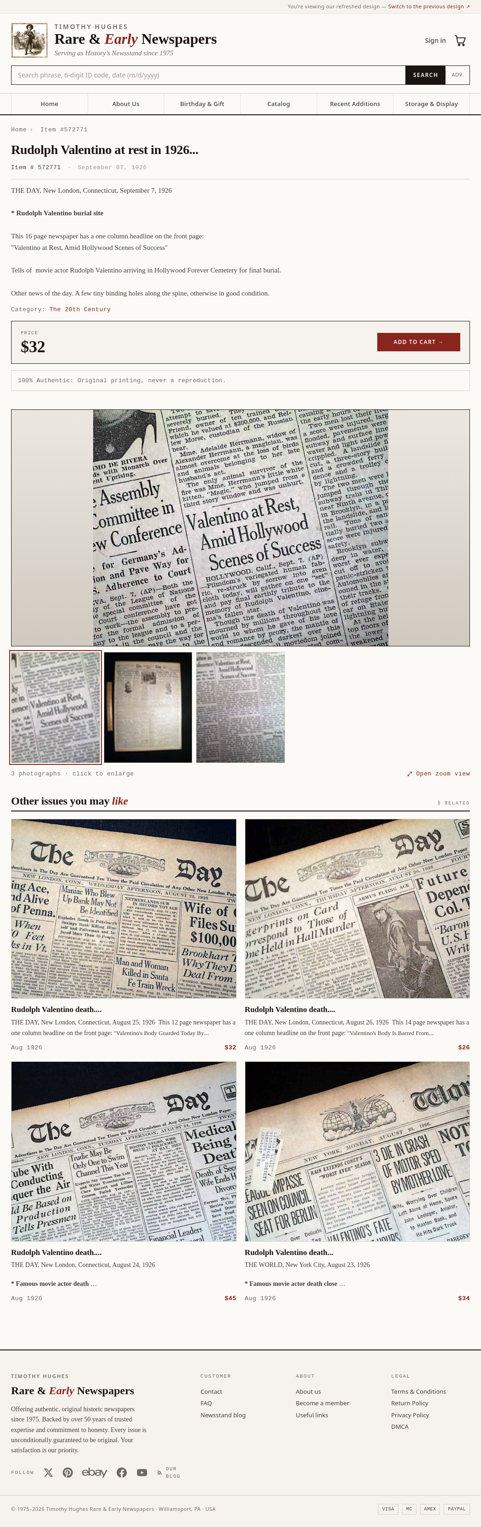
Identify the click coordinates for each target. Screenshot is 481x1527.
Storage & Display (431, 104)
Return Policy (409, 1402)
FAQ (206, 1402)
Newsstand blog (223, 1414)
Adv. (457, 74)
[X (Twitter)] (48, 1472)
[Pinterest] (68, 1472)
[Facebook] (122, 1472)
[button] (240, 527)
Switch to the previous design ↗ (429, 6)
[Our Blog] (170, 1472)
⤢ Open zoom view (438, 773)
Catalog (278, 104)
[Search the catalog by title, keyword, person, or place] (208, 75)
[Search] (425, 75)
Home (49, 104)
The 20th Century (80, 309)
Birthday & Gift (202, 104)
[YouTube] (142, 1472)
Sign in (435, 40)
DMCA (400, 1426)
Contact (211, 1391)
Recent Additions (355, 104)
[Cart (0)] (460, 40)
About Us (125, 104)
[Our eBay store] (94, 1472)
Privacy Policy (410, 1414)
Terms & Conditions (418, 1391)
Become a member (323, 1402)
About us (308, 1391)
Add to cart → (419, 342)
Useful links (312, 1414)
